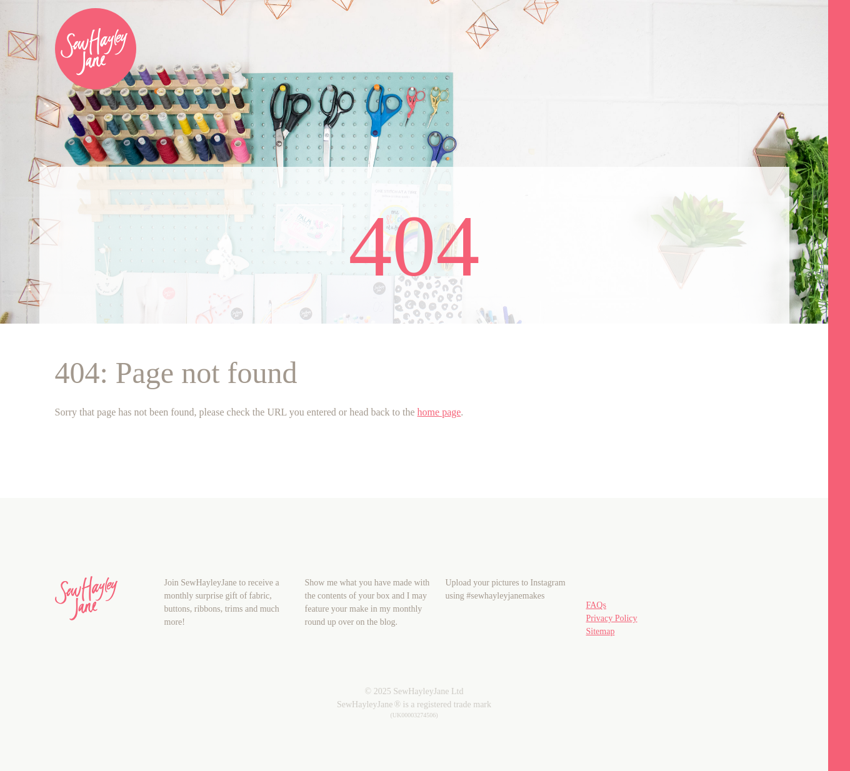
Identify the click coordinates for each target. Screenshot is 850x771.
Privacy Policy (612, 618)
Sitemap (600, 631)
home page (439, 412)
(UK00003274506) (414, 715)
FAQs (596, 605)
